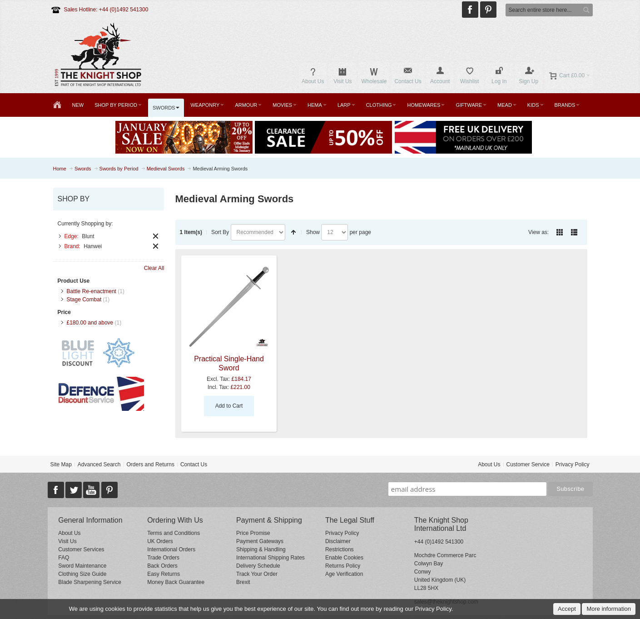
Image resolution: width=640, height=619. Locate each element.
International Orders (171, 549)
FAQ (63, 557)
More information (608, 608)
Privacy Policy (573, 464)
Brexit (243, 582)
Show (313, 232)
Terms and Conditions (173, 533)
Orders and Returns (150, 464)
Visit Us (67, 541)
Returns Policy (342, 566)
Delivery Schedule (258, 566)
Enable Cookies (344, 557)
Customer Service (527, 464)
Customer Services (81, 549)
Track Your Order (257, 574)
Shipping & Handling (261, 549)
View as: (538, 232)
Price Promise (253, 533)
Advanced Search (99, 464)
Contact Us (193, 464)
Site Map (60, 464)
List (574, 232)
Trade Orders (163, 557)
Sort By (220, 232)
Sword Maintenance (82, 566)
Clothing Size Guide (82, 574)
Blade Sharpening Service (89, 582)
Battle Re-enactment (91, 291)
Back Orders (162, 566)
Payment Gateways (259, 541)
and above (90, 322)
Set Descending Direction (293, 232)
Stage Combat (84, 299)
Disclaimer (338, 541)
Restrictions (339, 549)
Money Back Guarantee (175, 582)
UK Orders (160, 541)
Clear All (154, 268)
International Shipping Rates (270, 557)
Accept (567, 608)
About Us (489, 464)
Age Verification (344, 574)
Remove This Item (155, 236)
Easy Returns (163, 574)
